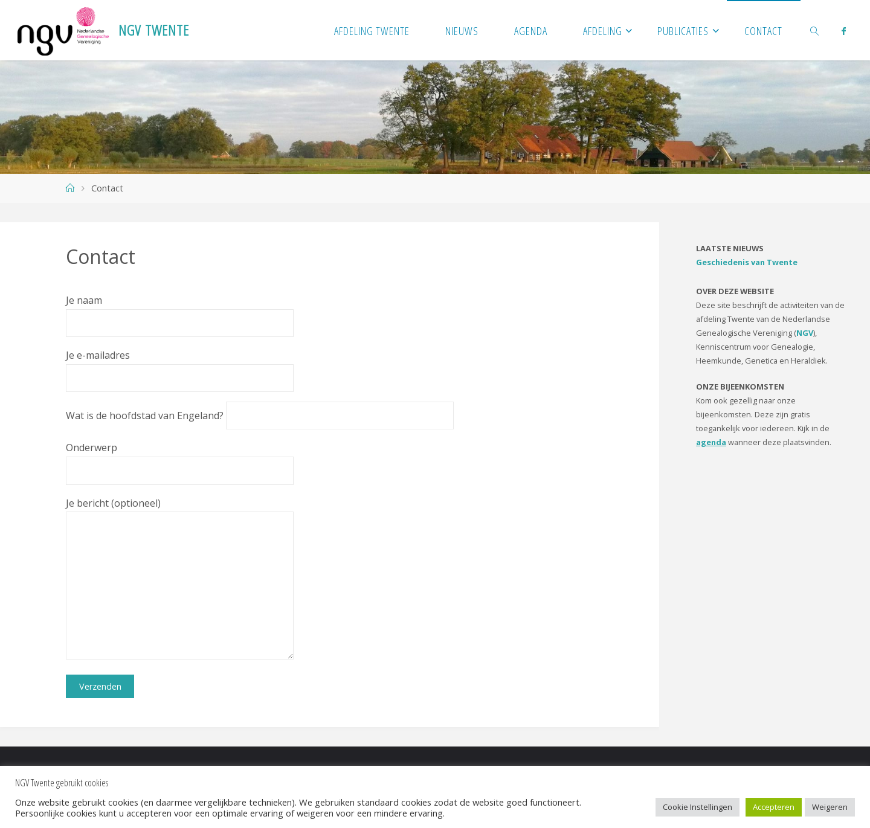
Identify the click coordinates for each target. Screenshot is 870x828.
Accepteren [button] (773, 806)
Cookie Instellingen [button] (697, 806)
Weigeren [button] (830, 806)
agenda (711, 442)
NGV (804, 332)
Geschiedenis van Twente (747, 262)
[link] (815, 30)
